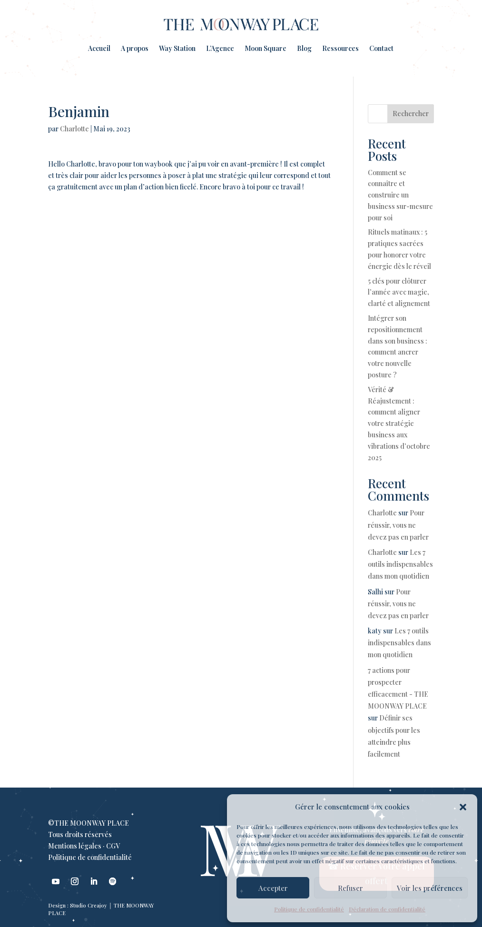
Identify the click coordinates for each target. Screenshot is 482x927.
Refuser (350, 888)
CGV (113, 845)
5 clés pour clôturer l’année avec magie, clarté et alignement (399, 292)
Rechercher (411, 113)
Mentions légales (74, 845)
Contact (381, 48)
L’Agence (220, 48)
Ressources (340, 48)
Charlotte (74, 128)
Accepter (273, 888)
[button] (463, 807)
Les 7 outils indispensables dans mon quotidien (400, 564)
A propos (134, 48)
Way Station (177, 48)
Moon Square (265, 48)
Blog (304, 48)
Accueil (99, 48)
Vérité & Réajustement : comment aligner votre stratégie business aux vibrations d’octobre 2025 (399, 423)
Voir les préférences (429, 888)
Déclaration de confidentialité (387, 909)
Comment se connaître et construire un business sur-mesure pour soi (400, 195)
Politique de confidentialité (309, 909)
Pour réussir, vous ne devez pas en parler (398, 524)
